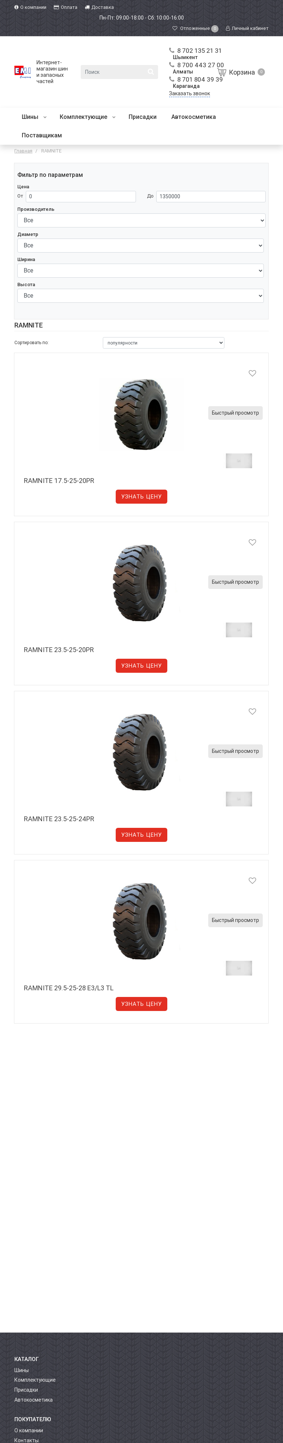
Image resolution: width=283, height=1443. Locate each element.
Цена (23, 186)
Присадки (143, 116)
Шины (34, 116)
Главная (23, 151)
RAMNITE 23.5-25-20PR (59, 650)
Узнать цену (141, 496)
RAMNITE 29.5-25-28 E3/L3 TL (68, 988)
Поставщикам (42, 135)
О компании (28, 1430)
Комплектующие (88, 116)
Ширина (26, 259)
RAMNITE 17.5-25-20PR (59, 480)
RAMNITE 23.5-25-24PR (59, 819)
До (150, 196)
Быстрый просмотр (235, 413)
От (20, 196)
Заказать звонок (189, 93)
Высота (26, 284)
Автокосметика (193, 116)
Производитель (36, 209)
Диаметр (27, 234)
